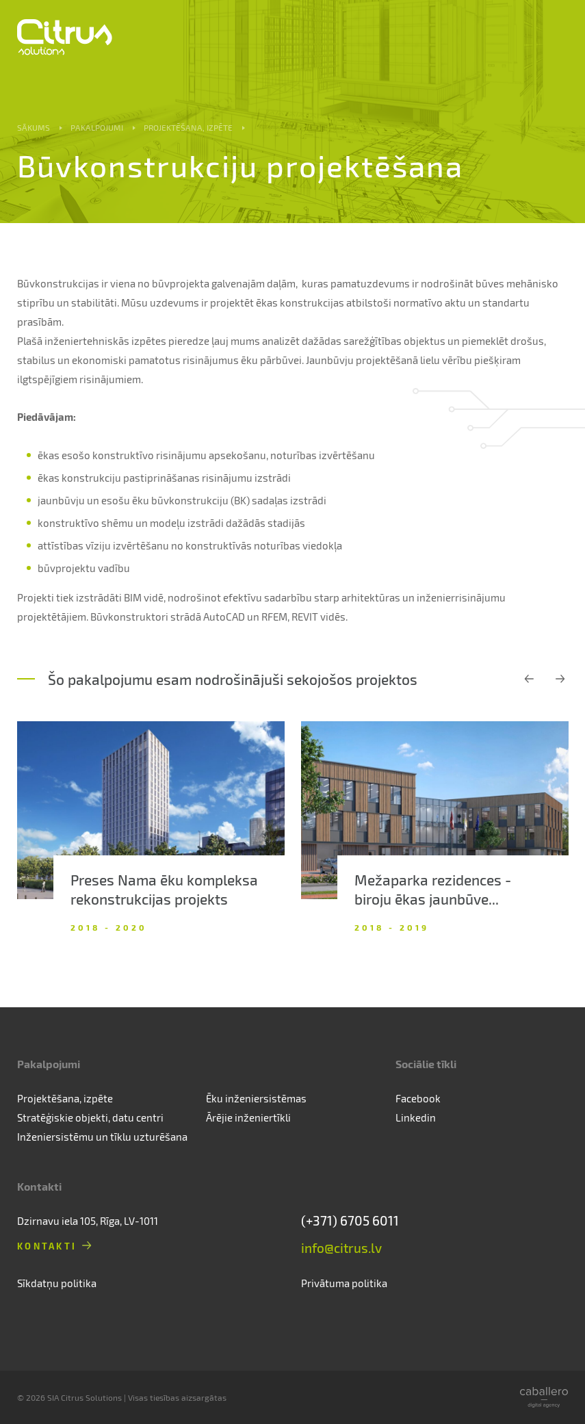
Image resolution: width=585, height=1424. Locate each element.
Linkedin (415, 1117)
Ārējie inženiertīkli (248, 1117)
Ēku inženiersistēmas (256, 1098)
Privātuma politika (344, 1283)
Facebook (418, 1098)
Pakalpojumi (96, 127)
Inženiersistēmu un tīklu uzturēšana (102, 1136)
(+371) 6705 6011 (350, 1220)
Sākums (33, 127)
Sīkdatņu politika (56, 1283)
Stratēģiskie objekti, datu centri (90, 1117)
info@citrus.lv (341, 1248)
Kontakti (47, 1246)
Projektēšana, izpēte (188, 127)
